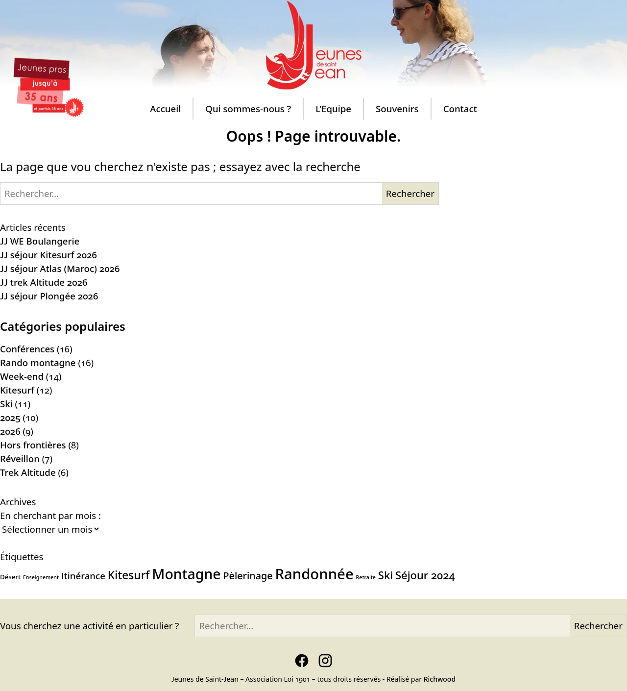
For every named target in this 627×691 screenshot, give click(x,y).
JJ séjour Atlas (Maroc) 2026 (60, 268)
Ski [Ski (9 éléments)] (385, 575)
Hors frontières (33, 445)
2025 (10, 417)
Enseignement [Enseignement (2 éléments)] (41, 577)
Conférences (27, 349)
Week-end (22, 376)
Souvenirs (397, 108)
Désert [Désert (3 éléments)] (10, 576)
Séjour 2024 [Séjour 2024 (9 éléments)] (425, 575)
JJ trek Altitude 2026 (43, 282)
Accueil (165, 108)
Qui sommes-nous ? (248, 108)
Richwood (440, 679)
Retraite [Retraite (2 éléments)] (366, 577)
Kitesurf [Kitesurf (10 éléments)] (129, 575)
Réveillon (20, 458)
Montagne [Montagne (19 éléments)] (186, 574)
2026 (10, 431)
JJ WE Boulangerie (39, 241)
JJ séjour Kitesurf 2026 (48, 254)
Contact (460, 108)
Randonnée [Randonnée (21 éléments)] (314, 574)
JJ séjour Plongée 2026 (49, 296)
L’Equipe (333, 108)
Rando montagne (38, 362)
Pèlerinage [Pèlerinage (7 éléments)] (248, 575)
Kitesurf (17, 390)
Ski (6, 403)
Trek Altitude (28, 472)
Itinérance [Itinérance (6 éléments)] (83, 575)
